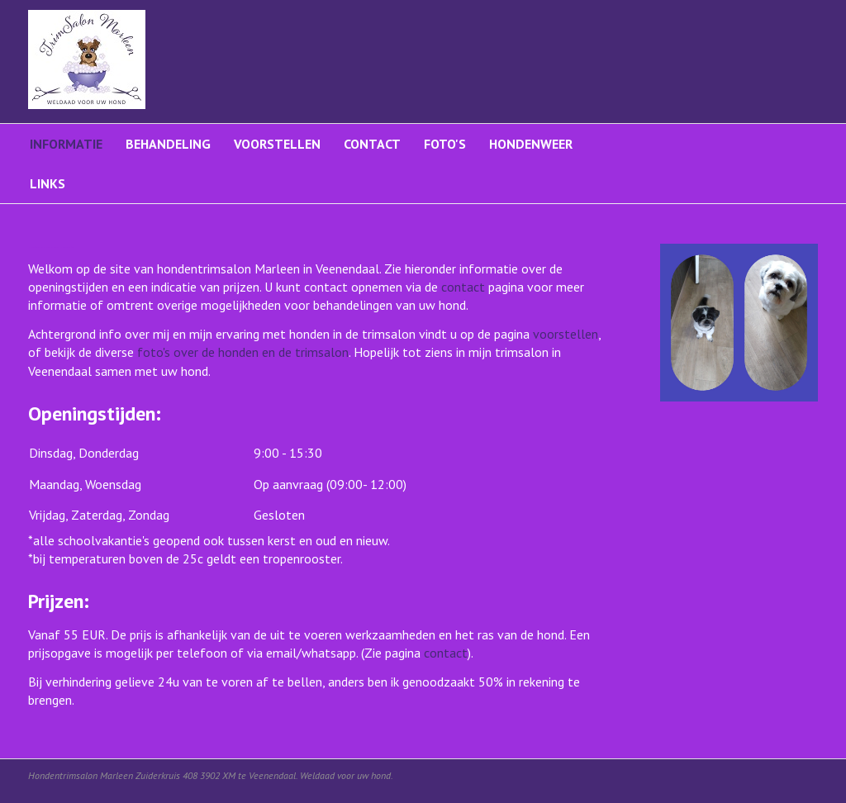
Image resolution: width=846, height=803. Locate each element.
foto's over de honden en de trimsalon (243, 352)
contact (463, 286)
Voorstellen (277, 143)
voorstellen (565, 333)
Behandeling (168, 143)
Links (47, 183)
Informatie (66, 143)
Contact (372, 143)
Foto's (445, 143)
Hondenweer (531, 143)
